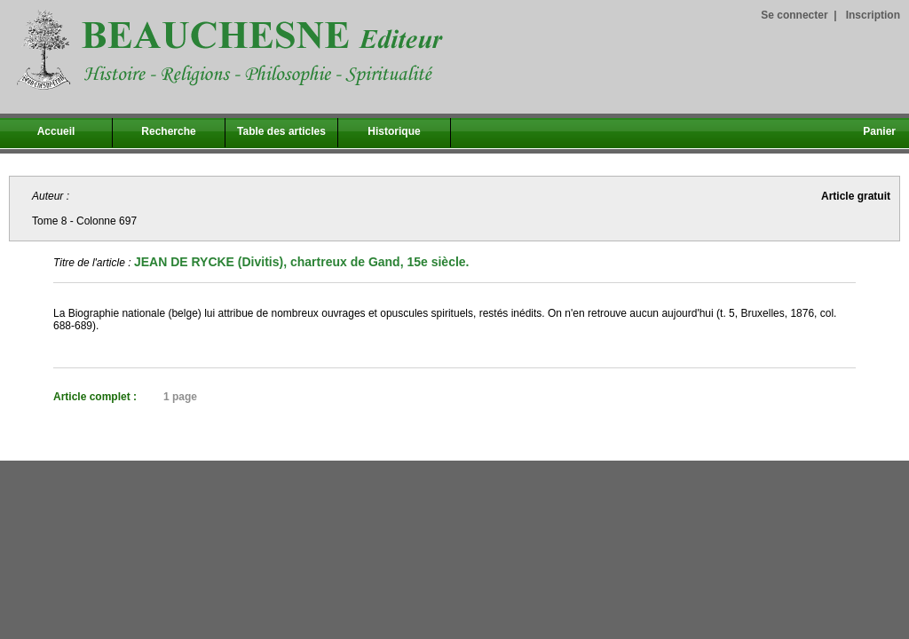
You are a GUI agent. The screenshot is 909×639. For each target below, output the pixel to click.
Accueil (56, 131)
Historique (394, 131)
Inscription (873, 15)
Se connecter (794, 15)
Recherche (168, 131)
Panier (879, 131)
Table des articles (281, 131)
